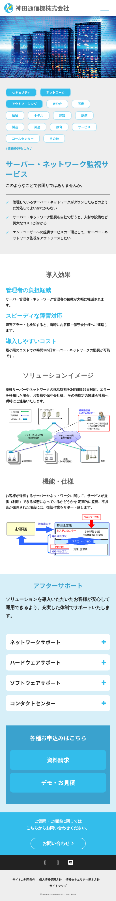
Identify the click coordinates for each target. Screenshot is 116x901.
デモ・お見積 (58, 782)
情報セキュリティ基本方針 (83, 879)
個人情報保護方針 (50, 879)
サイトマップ (58, 885)
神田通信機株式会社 (36, 8)
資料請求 (58, 760)
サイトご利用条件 (23, 879)
